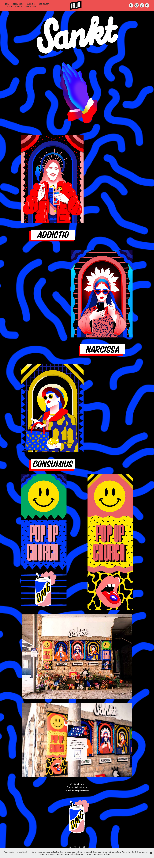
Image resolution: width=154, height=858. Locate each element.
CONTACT (8, 7)
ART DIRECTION (17, 4)
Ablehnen (107, 854)
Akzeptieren (98, 854)
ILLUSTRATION (31, 4)
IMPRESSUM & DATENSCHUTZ (25, 7)
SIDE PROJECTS (44, 4)
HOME (7, 4)
